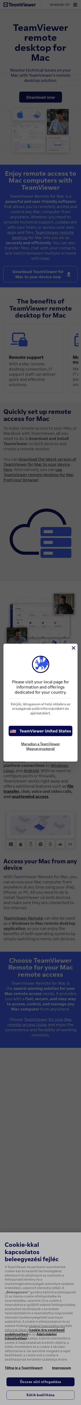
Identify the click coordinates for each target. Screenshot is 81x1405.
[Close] (73, 648)
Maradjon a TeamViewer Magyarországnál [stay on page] (40, 746)
